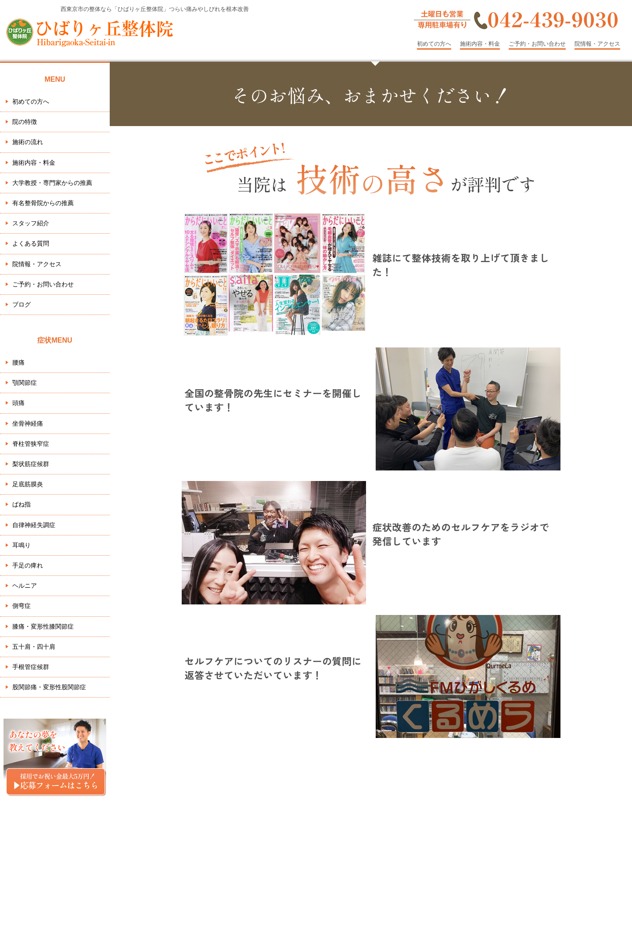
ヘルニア (24, 585)
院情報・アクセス (597, 43)
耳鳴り (21, 545)
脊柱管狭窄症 (30, 443)
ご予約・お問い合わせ (537, 43)
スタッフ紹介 (30, 223)
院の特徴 (24, 121)
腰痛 (18, 362)
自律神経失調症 (33, 524)
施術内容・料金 (480, 43)
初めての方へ (434, 43)
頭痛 (18, 402)
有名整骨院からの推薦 (43, 202)
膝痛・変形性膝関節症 (43, 626)
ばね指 (21, 504)
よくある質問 (30, 243)
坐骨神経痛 (27, 423)
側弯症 (21, 605)
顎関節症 (24, 382)
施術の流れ (27, 141)
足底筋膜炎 (27, 484)
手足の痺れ (27, 565)
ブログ (21, 304)
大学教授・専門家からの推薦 (52, 182)
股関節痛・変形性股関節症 (49, 687)
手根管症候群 (30, 666)
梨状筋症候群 (30, 463)
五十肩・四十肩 (33, 646)
